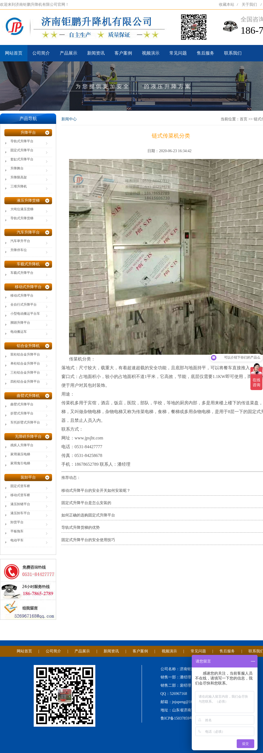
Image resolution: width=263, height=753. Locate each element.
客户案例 (123, 53)
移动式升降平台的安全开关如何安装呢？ (95, 490)
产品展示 (68, 53)
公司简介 (41, 53)
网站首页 (13, 53)
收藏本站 (226, 4)
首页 (243, 119)
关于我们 (249, 4)
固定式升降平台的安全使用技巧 (88, 540)
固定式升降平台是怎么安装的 (86, 503)
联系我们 (233, 53)
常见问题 (178, 53)
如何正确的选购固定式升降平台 (88, 515)
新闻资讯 (96, 53)
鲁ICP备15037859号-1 (178, 718)
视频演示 (150, 53)
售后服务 (205, 53)
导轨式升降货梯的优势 (80, 527)
